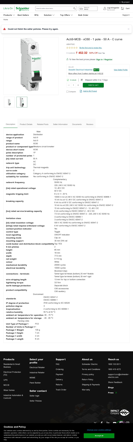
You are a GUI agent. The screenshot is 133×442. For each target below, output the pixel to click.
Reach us (113, 359)
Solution (49, 15)
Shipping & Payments (91, 385)
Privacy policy (88, 374)
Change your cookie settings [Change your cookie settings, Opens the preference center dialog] (99, 430)
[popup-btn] (88, 8)
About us (87, 359)
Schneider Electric (90, 364)
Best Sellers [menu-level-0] (23, 15)
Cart (128, 8)
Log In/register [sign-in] (113, 8)
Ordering (59, 369)
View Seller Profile (121, 70)
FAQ (57, 364)
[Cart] (122, 8)
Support (126, 15)
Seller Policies (36, 401)
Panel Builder (35, 383)
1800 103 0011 (114, 364)
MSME (32, 378)
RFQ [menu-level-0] (36, 15)
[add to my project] (88, 91)
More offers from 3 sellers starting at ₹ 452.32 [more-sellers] (85, 73)
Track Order (61, 390)
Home (5, 20)
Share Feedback (115, 382)
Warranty (86, 390)
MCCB (6, 385)
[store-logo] (16, 8)
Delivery (59, 379)
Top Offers (66, 15)
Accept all (99, 436)
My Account (111, 10)
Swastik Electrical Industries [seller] (80, 70)
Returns (59, 385)
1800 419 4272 (114, 369)
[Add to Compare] (71, 91)
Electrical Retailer (37, 367)
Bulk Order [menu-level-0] (83, 15)
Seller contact (38, 391)
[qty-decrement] (68, 85)
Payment (59, 374)
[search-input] (54, 8)
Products (8, 359)
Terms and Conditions (91, 369)
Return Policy (87, 379)
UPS (5, 380)
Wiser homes (9, 390)
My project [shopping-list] (124, 2)
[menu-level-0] (9, 15)
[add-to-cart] (93, 85)
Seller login (34, 396)
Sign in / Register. (104, 59)
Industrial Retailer (37, 372)
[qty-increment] (78, 85)
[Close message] (128, 29)
